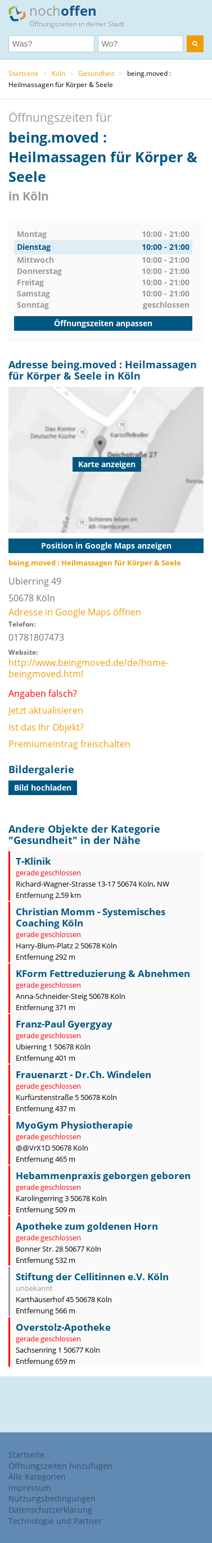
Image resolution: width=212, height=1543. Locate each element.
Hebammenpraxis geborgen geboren (103, 1175)
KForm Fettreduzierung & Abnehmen (103, 973)
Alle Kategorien (37, 1476)
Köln (58, 73)
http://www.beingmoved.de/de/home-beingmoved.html (88, 668)
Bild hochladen (42, 787)
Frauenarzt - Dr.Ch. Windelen (83, 1074)
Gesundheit (96, 73)
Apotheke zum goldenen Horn (87, 1226)
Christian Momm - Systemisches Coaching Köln (90, 917)
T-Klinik (33, 861)
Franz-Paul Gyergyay (64, 1023)
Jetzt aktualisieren (45, 710)
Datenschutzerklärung (50, 1509)
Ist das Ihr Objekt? (46, 727)
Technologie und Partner (55, 1520)
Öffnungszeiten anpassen (103, 323)
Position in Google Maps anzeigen (106, 545)
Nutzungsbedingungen (52, 1498)
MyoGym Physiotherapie (74, 1125)
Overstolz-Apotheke (63, 1327)
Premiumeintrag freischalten (69, 744)
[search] (195, 43)
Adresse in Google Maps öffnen (74, 612)
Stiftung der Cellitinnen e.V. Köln (92, 1276)
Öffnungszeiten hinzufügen (60, 1465)
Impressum (29, 1487)
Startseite (23, 73)
